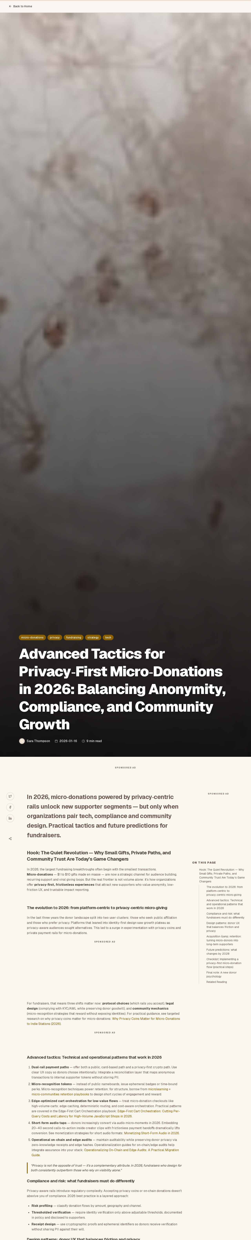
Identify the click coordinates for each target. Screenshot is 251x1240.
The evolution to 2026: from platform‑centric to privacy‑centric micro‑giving (224, 961)
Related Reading (216, 1052)
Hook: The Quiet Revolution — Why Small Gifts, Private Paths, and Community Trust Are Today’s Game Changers (222, 946)
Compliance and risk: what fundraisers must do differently (225, 986)
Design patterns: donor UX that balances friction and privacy (222, 997)
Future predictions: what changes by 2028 (221, 1022)
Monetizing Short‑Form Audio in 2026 (151, 1141)
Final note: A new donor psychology (221, 1045)
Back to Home (20, 6)
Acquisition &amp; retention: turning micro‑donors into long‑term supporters (223, 1010)
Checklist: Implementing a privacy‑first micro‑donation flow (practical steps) (223, 1033)
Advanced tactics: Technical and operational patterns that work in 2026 (224, 974)
